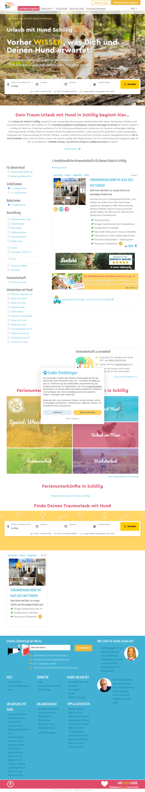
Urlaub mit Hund (13, 12)
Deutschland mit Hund (17, 714)
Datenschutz (88, 790)
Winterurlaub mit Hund (78, 739)
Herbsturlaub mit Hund (78, 735)
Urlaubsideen (61, 8)
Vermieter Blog (44, 690)
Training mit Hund (76, 732)
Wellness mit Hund (76, 728)
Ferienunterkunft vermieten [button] (126, 2)
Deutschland (58, 175)
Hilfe (133, 8)
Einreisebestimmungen (96, 8)
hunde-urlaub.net (60, 790)
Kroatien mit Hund (15, 726)
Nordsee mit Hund (15, 775)
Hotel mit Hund (44, 720)
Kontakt (72, 693)
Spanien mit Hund (15, 741)
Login (40, 682)
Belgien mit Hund (15, 760)
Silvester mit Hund (76, 747)
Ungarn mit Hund (15, 756)
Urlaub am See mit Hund (78, 724)
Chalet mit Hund (44, 716)
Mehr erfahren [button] (72, 418)
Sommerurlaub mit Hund (79, 716)
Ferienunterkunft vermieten (49, 686)
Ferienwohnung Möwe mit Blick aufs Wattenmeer (111, 182)
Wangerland (59, 168)
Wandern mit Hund (76, 709)
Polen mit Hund (14, 749)
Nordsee (68, 175)
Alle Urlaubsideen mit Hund (123, 477)
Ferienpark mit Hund (46, 724)
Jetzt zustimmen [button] (87, 412)
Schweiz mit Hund (15, 752)
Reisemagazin (74, 690)
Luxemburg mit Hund (16, 768)
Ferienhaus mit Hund (46, 713)
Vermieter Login (101, 2)
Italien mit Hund (14, 722)
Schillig (86, 175)
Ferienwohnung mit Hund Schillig (70, 496)
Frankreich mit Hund (16, 737)
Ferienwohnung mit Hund (48, 709)
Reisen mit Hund (77, 8)
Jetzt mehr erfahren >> (126, 377)
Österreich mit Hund (16, 718)
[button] (19, 84)
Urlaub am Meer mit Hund (79, 720)
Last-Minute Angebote (28, 8)
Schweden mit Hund (16, 745)
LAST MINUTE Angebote (47, 733)
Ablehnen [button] (57, 412)
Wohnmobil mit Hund (46, 728)
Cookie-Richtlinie (94, 386)
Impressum (78, 790)
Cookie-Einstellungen (77, 697)
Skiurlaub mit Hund (76, 743)
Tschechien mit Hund (16, 764)
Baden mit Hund (75, 713)
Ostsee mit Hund (15, 771)
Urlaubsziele (46, 8)
